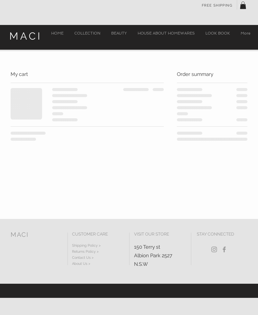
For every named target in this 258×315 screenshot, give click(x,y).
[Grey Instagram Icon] (214, 249)
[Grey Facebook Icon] (224, 249)
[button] (243, 5)
